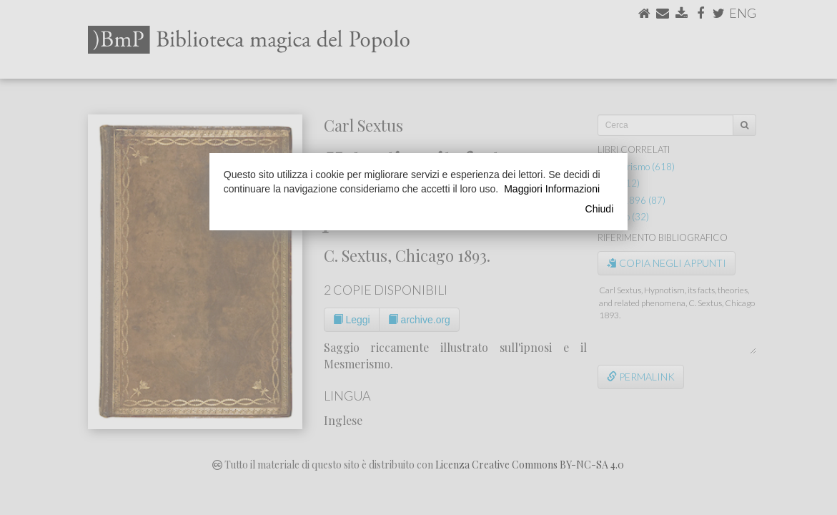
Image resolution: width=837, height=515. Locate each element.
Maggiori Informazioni (552, 189)
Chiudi (599, 209)
